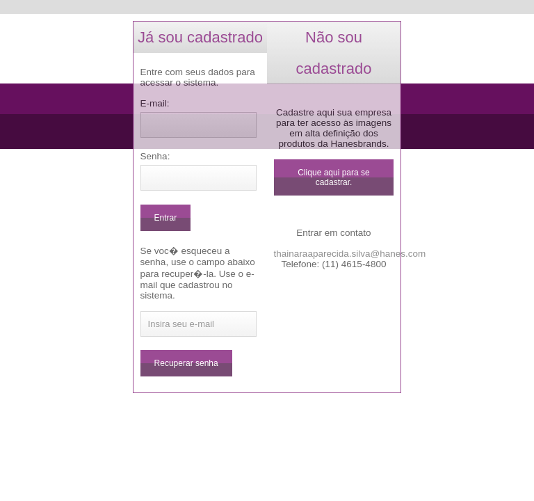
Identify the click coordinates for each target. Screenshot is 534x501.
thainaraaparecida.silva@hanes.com (350, 253)
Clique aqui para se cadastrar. (333, 177)
